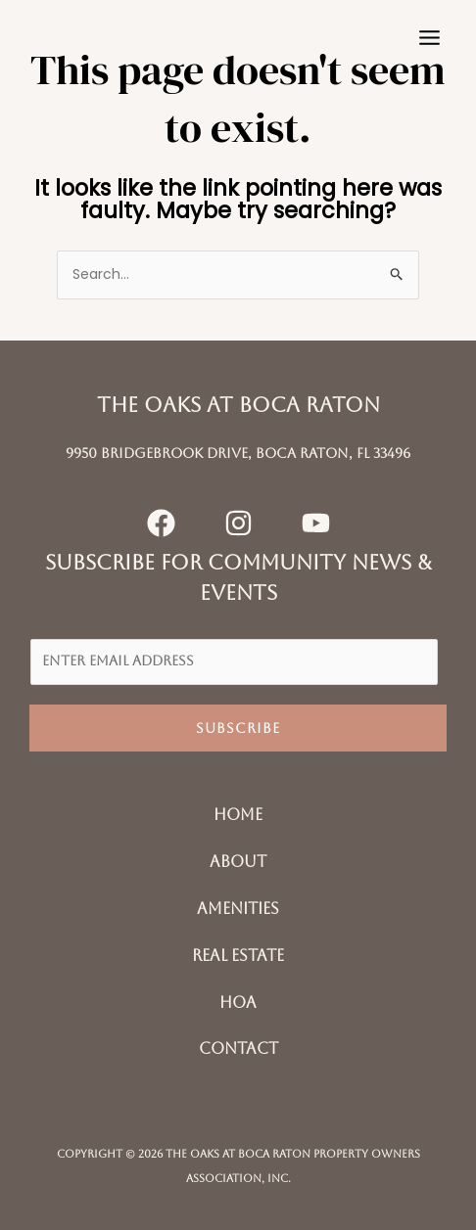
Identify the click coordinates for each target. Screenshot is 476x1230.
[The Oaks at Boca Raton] (73, 38)
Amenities (238, 908)
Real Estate (238, 955)
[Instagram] (238, 523)
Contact (238, 1048)
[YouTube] (316, 523)
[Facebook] (161, 523)
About (238, 861)
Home (238, 814)
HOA (238, 1002)
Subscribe (238, 728)
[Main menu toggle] (429, 38)
